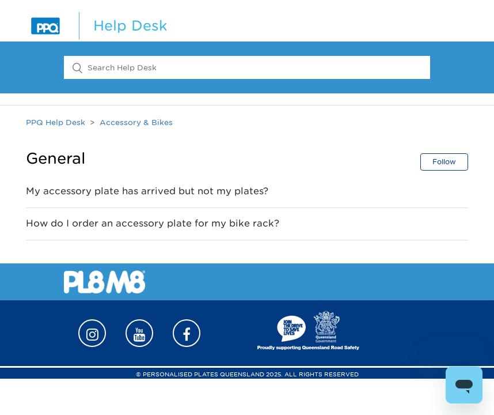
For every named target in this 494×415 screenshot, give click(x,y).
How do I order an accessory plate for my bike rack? (152, 223)
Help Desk (130, 25)
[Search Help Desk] (247, 67)
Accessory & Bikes (136, 122)
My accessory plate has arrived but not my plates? (147, 191)
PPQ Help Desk (55, 122)
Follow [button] (444, 161)
